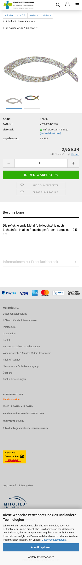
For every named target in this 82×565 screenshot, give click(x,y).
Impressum (9, 326)
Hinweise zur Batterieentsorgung (20, 366)
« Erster (9, 15)
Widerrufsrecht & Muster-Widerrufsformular (27, 353)
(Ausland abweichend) (50, 133)
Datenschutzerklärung (54, 539)
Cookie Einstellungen (14, 379)
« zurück (21, 15)
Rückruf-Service (11, 359)
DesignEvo (27, 485)
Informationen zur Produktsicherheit (30, 262)
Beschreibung (13, 212)
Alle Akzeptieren (41, 547)
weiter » (33, 15)
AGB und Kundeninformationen (20, 320)
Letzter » (46, 15)
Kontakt (7, 340)
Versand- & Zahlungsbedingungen (21, 346)
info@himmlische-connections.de (30, 428)
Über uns (8, 372)
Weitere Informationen (41, 557)
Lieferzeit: (8, 129)
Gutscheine (9, 333)
